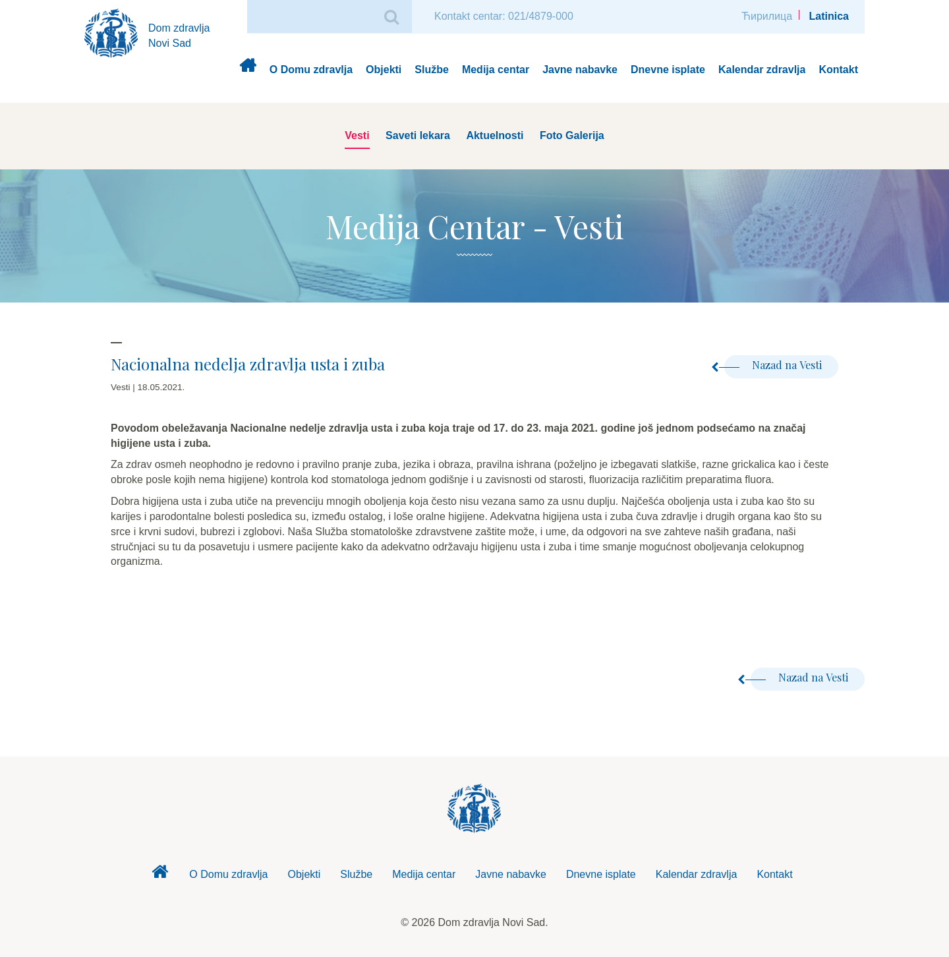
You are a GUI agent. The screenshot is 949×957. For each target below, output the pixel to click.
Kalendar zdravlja (762, 69)
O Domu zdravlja (311, 69)
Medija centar (495, 69)
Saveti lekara (418, 135)
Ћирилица (766, 16)
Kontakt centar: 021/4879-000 (503, 16)
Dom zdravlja (247, 70)
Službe (432, 69)
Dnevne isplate (668, 69)
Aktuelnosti (494, 135)
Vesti (357, 135)
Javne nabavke (580, 69)
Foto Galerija (572, 135)
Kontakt (838, 69)
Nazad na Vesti (773, 365)
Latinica (829, 16)
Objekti (383, 69)
